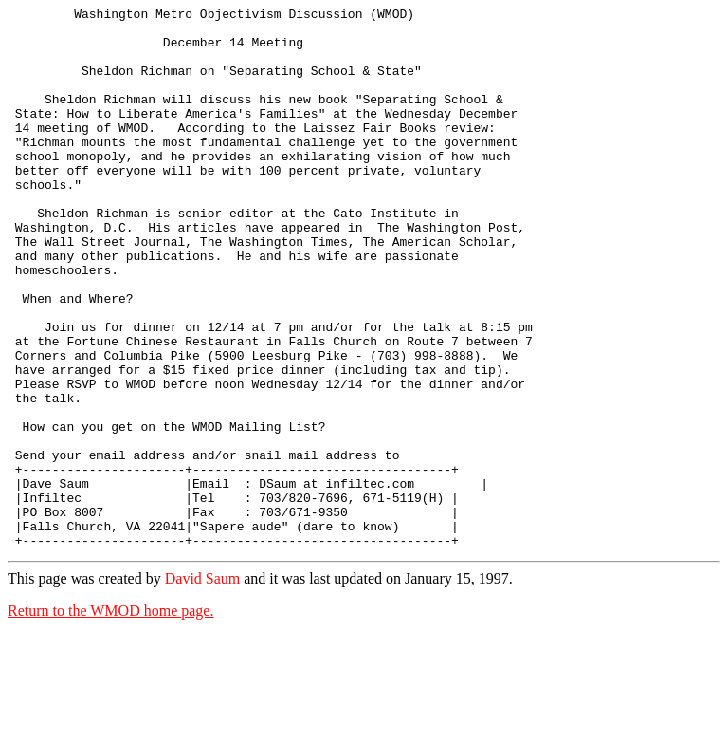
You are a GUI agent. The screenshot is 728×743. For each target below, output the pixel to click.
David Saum (203, 686)
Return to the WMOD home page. (110, 719)
